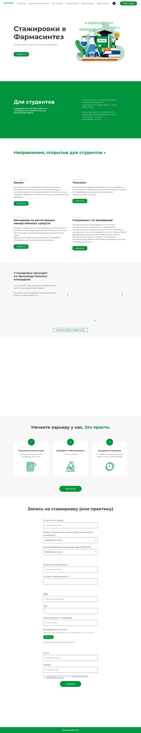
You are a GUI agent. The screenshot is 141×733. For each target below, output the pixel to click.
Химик (19, 182)
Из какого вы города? (53, 520)
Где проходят (57, 3)
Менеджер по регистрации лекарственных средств (34, 222)
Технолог (79, 182)
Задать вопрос (103, 3)
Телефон (47, 665)
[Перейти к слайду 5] (96, 320)
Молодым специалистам (39, 3)
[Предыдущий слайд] (68, 295)
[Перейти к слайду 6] (98, 320)
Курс (45, 606)
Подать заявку (128, 3)
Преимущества (72, 3)
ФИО (45, 594)
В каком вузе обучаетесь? (55, 564)
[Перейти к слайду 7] (100, 320)
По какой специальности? (56, 576)
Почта (46, 653)
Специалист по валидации (92, 220)
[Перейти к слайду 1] (89, 320)
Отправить (70, 684)
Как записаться (87, 3)
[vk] (114, 3)
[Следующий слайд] (122, 295)
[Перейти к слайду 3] (93, 320)
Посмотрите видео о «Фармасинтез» (70, 330)
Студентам (21, 3)
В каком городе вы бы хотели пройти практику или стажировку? (68, 533)
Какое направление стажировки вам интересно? (67, 547)
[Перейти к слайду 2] (91, 320)
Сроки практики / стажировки (57, 618)
